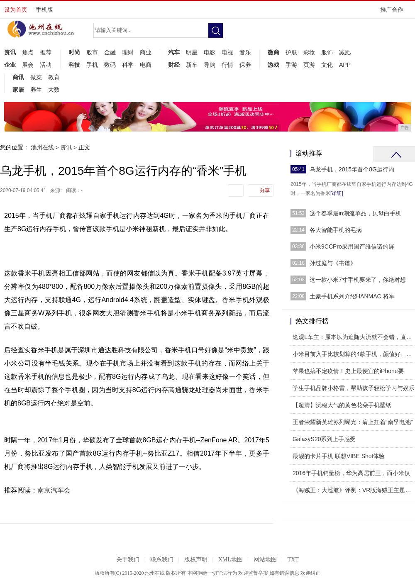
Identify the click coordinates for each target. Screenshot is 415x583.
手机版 (44, 9)
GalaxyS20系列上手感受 (324, 439)
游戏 (273, 64)
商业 (145, 52)
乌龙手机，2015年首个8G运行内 (352, 169)
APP (345, 64)
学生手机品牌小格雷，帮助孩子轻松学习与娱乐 (354, 388)
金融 (110, 52)
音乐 (245, 52)
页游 (309, 64)
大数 (54, 89)
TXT (292, 559)
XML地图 (230, 559)
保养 (245, 64)
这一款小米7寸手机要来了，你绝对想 (358, 279)
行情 (227, 64)
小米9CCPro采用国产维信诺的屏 (352, 246)
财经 (174, 64)
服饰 (327, 52)
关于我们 (127, 559)
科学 (128, 64)
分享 (265, 190)
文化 (327, 64)
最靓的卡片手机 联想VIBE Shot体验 (339, 456)
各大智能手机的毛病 (336, 230)
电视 (227, 52)
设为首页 (15, 9)
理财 (128, 52)
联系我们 (161, 559)
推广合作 (394, 12)
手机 (92, 64)
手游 (291, 64)
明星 (192, 52)
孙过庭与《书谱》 (333, 263)
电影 (209, 52)
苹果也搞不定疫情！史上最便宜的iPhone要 (348, 371)
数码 (110, 64)
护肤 (291, 52)
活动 (45, 64)
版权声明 (196, 559)
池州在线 (42, 147)
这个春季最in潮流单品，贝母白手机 (355, 213)
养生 (36, 89)
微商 (273, 52)
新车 (192, 64)
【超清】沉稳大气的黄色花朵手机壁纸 (342, 405)
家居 (18, 89)
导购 (209, 64)
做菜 (36, 77)
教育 (54, 77)
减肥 (345, 52)
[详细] (336, 193)
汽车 (174, 52)
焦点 (28, 52)
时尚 (74, 52)
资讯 (10, 52)
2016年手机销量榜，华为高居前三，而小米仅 (351, 473)
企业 (10, 64)
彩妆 (309, 52)
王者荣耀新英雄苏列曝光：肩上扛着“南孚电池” (353, 422)
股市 (92, 52)
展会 (28, 64)
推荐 (45, 52)
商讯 (18, 77)
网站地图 (265, 559)
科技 (74, 64)
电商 (145, 64)
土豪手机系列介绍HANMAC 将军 (352, 296)
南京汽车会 (54, 490)
